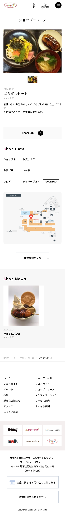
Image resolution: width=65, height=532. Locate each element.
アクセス (8, 406)
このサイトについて (43, 457)
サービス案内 (42, 400)
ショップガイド (43, 378)
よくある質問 (42, 406)
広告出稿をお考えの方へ (32, 497)
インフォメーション (46, 395)
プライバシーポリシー (31, 462)
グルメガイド (10, 383)
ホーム (7, 378)
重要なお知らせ (11, 400)
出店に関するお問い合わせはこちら (36, 482)
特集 (5, 395)
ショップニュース (44, 389)
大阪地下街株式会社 (20, 457)
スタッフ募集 (10, 412)
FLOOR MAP (51, 182)
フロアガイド (42, 383)
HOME (6, 357)
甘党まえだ (8, 98)
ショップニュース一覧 (24, 357)
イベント (8, 389)
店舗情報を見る (32, 258)
